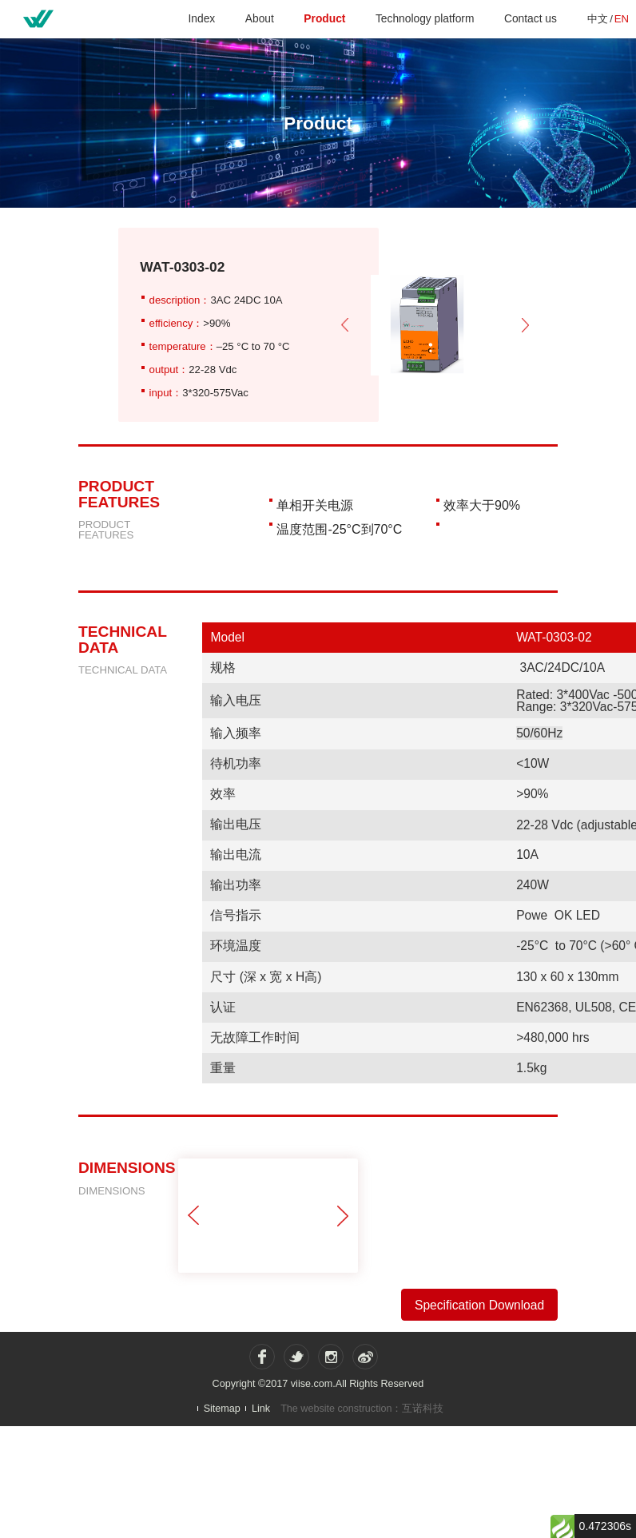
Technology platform (425, 19)
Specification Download (479, 1305)
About (259, 19)
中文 (597, 19)
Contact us (530, 19)
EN (621, 19)
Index (202, 19)
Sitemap (222, 1407)
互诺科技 (422, 1408)
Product (324, 19)
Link (261, 1407)
